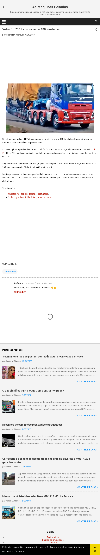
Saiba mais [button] (20, 551)
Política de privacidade (53, 540)
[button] (96, 30)
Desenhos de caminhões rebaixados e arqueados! (32, 424)
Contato (53, 542)
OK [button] (95, 549)
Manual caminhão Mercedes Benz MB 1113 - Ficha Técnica (37, 496)
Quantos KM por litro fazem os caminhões (28, 194)
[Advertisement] (50, 59)
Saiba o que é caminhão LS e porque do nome (29, 197)
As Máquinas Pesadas (50, 7)
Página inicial (53, 537)
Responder (20, 292)
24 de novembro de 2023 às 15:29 (38, 283)
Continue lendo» (87, 381)
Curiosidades (10, 271)
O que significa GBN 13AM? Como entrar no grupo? (33, 390)
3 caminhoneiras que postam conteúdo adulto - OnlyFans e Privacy (42, 356)
